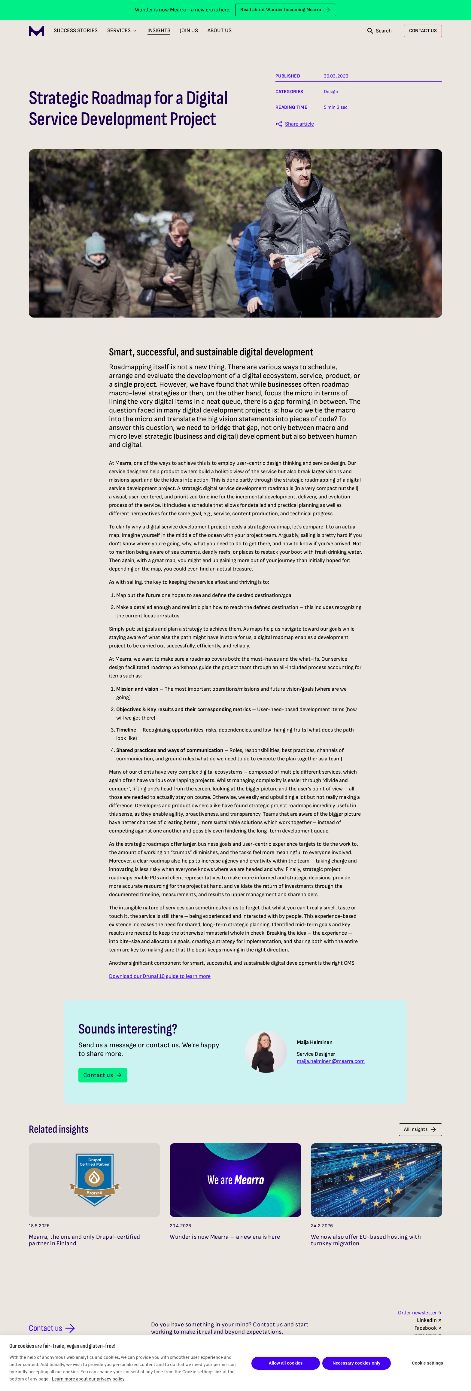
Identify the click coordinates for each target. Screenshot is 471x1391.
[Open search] (379, 31)
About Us (220, 30)
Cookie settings (427, 1363)
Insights (158, 30)
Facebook (428, 1328)
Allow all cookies (286, 1363)
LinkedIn (429, 1320)
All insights (420, 1129)
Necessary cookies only (357, 1363)
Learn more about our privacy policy (88, 1379)
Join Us (189, 30)
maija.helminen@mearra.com (331, 1061)
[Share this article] (294, 124)
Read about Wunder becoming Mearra (285, 10)
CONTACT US (423, 31)
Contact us (103, 1075)
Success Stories (76, 30)
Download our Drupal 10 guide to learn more (160, 976)
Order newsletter (420, 1313)
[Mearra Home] (36, 31)
